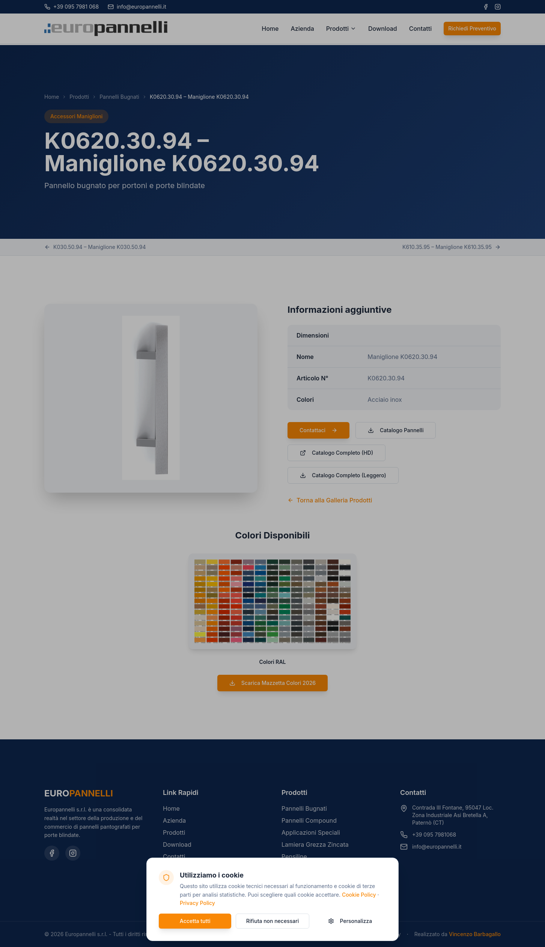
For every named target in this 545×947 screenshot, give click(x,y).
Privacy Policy (197, 903)
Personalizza (350, 921)
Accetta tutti (195, 921)
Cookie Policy (359, 894)
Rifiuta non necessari (272, 921)
